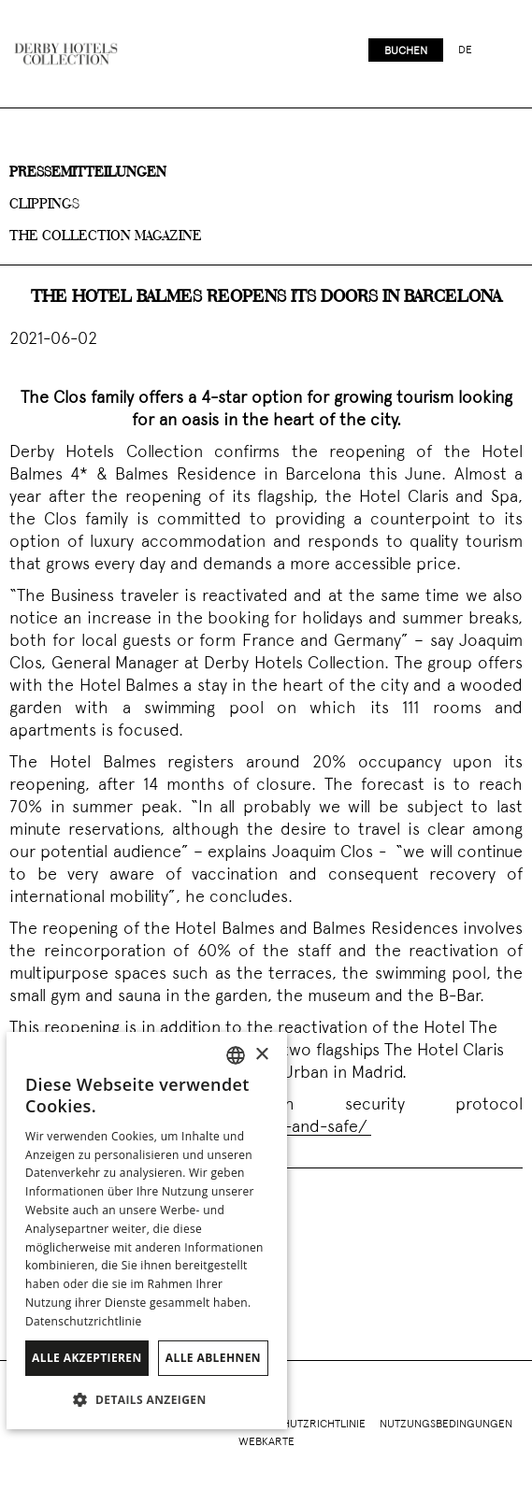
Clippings (44, 204)
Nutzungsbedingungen (446, 1424)
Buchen (405, 51)
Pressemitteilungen (87, 172)
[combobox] (235, 1055)
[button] (146, 1399)
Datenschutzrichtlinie (301, 1424)
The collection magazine (105, 236)
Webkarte (266, 1442)
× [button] (261, 1055)
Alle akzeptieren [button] (87, 1358)
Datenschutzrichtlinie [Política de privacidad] (83, 1321)
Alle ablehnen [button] (213, 1358)
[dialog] (147, 1230)
